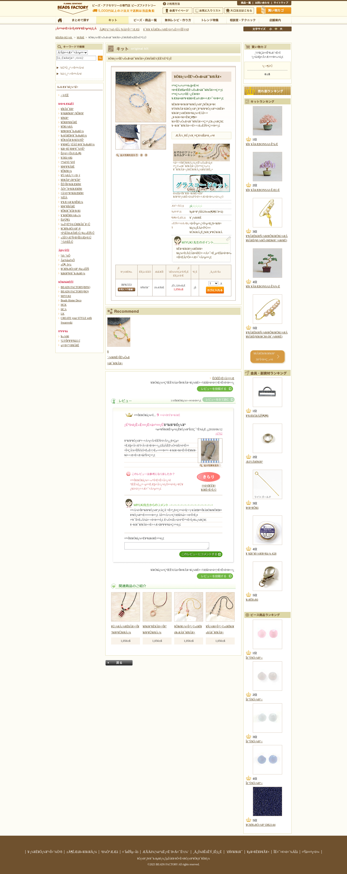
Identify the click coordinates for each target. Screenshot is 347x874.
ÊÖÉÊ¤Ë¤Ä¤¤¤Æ (223, 378)
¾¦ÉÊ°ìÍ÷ (245, 3)
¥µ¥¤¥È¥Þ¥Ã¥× (281, 3)
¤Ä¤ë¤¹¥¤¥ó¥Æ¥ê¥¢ (72, 193)
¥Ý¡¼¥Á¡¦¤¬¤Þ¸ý (70, 175)
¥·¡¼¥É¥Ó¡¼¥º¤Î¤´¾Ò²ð (44, 852)
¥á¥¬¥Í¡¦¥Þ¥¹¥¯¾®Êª (73, 148)
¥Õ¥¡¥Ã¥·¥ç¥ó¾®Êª (72, 139)
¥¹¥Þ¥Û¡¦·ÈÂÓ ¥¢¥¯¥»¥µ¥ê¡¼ (78, 144)
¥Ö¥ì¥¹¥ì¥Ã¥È (69, 122)
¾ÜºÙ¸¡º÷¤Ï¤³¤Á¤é (72, 67)
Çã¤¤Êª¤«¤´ (274, 10)
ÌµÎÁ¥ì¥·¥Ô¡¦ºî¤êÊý (177, 19)
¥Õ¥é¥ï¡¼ (66, 170)
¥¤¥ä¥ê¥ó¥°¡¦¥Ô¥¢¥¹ (72, 113)
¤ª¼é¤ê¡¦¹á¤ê (68, 162)
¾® (271, 29)
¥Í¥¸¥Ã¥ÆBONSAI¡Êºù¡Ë (262, 144)
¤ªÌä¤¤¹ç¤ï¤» (262, 3)
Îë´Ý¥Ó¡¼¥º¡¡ (254, 657)
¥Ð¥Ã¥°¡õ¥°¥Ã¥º (70, 179)
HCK (64, 304)
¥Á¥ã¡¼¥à (66, 157)
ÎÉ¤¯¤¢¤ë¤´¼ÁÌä (286, 852)
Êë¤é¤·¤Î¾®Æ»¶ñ (71, 153)
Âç (281, 29)
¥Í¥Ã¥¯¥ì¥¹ (67, 109)
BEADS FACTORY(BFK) (75, 287)
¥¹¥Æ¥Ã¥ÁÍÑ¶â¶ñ (257, 415)
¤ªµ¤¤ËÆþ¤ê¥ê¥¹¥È (208, 10)
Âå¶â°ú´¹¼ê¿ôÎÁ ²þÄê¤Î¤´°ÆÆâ (120, 29)
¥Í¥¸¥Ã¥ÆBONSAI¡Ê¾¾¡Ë (263, 286)
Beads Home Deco (71, 300)
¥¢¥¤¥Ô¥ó (252, 507)
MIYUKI (66, 296)
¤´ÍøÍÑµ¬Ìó (130, 852)
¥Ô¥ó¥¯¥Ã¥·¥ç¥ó (70, 210)
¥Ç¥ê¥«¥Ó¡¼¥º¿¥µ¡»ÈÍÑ (75, 268)
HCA (64, 309)
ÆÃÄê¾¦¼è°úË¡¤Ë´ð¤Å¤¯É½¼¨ (165, 852)
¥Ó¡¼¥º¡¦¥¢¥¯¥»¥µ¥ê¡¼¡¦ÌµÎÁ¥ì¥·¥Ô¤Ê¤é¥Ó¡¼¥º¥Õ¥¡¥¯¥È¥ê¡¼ (173, 858)
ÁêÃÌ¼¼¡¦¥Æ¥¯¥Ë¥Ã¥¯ (243, 19)
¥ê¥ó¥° (65, 117)
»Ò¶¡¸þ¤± (66, 264)
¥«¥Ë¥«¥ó (252, 599)
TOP (59, 19)
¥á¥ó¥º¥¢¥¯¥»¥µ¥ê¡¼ (73, 273)
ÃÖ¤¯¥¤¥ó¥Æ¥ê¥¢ (71, 188)
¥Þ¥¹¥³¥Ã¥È (67, 166)
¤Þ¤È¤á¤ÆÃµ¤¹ (80, 19)
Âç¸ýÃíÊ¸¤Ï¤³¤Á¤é (239, 10)
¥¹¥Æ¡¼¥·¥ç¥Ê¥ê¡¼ (72, 202)
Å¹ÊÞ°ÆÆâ (275, 19)
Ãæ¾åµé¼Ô (68, 260)
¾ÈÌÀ (64, 197)
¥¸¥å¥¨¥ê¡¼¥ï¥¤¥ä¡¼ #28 (261, 553)
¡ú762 (218, 433)
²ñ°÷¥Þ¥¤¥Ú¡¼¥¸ (177, 10)
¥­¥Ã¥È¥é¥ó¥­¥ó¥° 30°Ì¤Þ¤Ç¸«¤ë (264, 356)
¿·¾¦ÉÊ (65, 95)
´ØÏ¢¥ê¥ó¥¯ (234, 852)
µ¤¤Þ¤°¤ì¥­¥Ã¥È (70, 345)
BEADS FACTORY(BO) (75, 291)
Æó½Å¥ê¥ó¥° (254, 461)
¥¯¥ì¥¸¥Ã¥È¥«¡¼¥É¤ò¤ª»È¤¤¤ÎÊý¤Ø (166, 29)
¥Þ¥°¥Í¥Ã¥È (68, 206)
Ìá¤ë (119, 663)
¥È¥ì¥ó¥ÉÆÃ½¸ (210, 19)
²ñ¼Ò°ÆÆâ (109, 852)
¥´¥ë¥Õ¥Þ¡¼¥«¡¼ (71, 215)
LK (62, 313)
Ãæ (276, 29)
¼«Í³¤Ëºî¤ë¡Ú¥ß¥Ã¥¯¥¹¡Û (75, 224)
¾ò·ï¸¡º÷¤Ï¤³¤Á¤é (71, 73)
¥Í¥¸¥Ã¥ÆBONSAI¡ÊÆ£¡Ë (263, 190)
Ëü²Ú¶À (65, 219)
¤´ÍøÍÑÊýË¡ (172, 3)
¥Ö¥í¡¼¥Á (67, 126)
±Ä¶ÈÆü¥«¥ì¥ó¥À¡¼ (81, 852)
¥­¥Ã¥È (112, 19)
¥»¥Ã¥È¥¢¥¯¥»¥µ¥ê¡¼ (74, 135)
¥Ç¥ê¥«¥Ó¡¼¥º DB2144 (260, 825)
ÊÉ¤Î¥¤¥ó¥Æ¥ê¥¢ (71, 184)
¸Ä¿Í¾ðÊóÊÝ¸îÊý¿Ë (207, 852)
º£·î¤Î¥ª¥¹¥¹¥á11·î (70, 340)
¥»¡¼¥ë (65, 336)
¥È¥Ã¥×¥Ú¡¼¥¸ (64, 37)
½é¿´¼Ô (65, 255)
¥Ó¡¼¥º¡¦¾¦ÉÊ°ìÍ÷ (145, 19)
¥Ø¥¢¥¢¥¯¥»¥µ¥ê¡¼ (72, 131)
